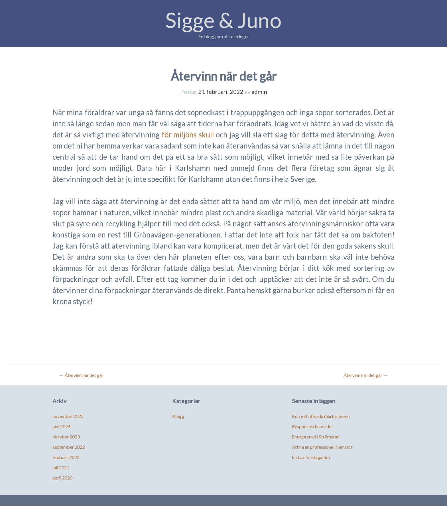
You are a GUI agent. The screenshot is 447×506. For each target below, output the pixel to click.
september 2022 (68, 447)
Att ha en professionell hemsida (322, 447)
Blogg (178, 416)
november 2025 (68, 416)
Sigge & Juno (223, 19)
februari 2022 (66, 457)
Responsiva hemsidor (312, 426)
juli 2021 (60, 467)
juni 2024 (61, 426)
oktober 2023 (66, 436)
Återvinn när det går (81, 375)
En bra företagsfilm (311, 457)
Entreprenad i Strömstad (316, 436)
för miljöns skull (188, 134)
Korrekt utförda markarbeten (321, 416)
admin (259, 91)
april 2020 (62, 477)
